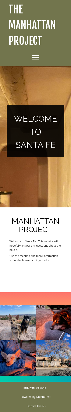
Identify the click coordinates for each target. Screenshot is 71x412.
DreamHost (43, 397)
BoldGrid (40, 387)
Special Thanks (36, 406)
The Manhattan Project (32, 25)
